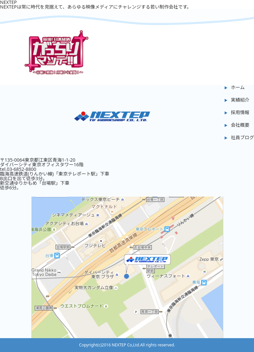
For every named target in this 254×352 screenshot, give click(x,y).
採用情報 (240, 112)
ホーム (238, 87)
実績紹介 (240, 100)
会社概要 (240, 125)
